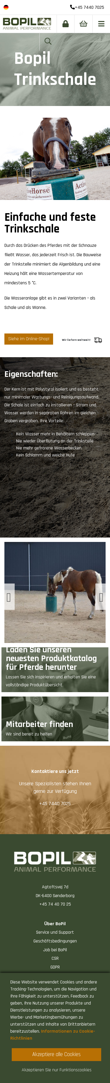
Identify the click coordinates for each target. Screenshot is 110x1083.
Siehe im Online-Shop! (28, 339)
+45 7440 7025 (87, 7)
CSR (55, 958)
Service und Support (55, 932)
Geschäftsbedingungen (55, 941)
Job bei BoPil (55, 950)
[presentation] (9, 597)
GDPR (55, 967)
